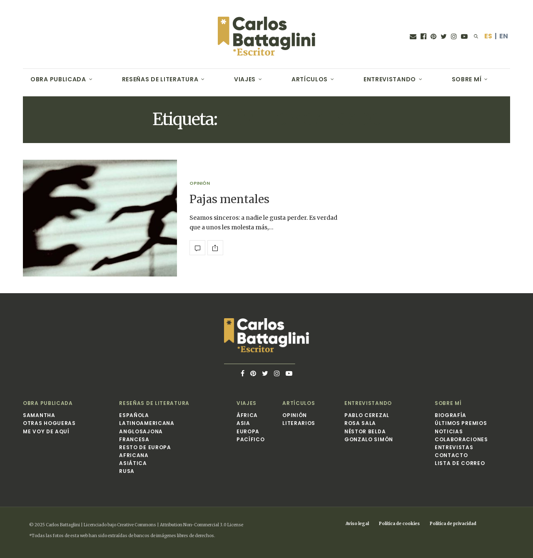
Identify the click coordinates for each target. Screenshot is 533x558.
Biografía (450, 415)
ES (488, 36)
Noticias (449, 431)
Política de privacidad (453, 523)
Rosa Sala (360, 423)
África (247, 415)
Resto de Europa (145, 447)
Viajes (245, 79)
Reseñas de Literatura (160, 79)
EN (503, 36)
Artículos (309, 79)
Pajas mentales (229, 199)
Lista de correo (460, 463)
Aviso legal (357, 523)
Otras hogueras (49, 423)
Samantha (39, 415)
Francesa (134, 439)
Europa (248, 431)
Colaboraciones (461, 439)
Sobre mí (467, 79)
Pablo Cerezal (366, 415)
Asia (243, 423)
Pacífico (251, 439)
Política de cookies (399, 523)
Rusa (126, 471)
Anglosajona (141, 431)
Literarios (298, 423)
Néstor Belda (365, 431)
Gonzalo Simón (368, 439)
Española (134, 415)
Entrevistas (454, 447)
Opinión (199, 183)
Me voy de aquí (46, 431)
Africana (134, 455)
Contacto (451, 455)
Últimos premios (461, 423)
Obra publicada (58, 79)
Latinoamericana (146, 423)
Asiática (133, 463)
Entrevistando (390, 79)
